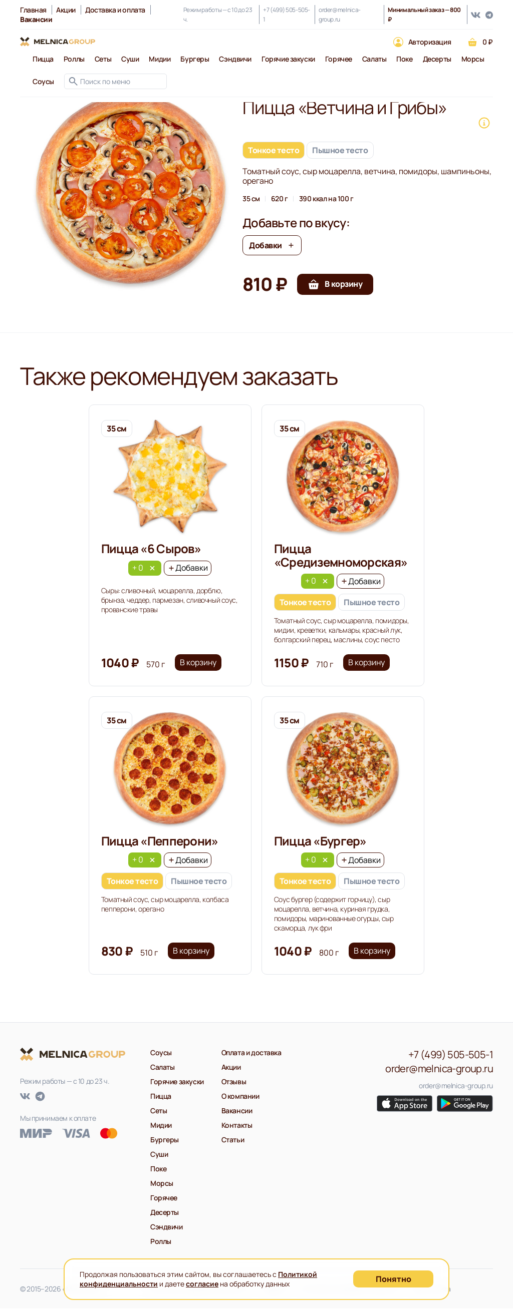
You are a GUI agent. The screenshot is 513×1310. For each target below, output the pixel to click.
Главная (33, 10)
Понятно (393, 1278)
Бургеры (194, 59)
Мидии (159, 59)
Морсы (472, 59)
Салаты (374, 59)
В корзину (198, 663)
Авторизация (429, 42)
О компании (240, 1097)
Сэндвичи (235, 59)
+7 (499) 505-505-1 (286, 15)
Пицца (43, 59)
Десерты (437, 59)
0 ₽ (487, 42)
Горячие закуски (288, 59)
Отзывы (233, 1083)
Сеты (103, 59)
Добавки (272, 245)
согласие (202, 1283)
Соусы (43, 81)
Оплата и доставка (251, 1054)
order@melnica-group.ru (340, 15)
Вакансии (236, 1112)
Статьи (232, 1141)
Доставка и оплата (115, 10)
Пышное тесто (340, 150)
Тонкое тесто (273, 150)
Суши (130, 59)
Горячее (338, 59)
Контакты (236, 1126)
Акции (66, 10)
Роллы (74, 59)
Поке (404, 59)
